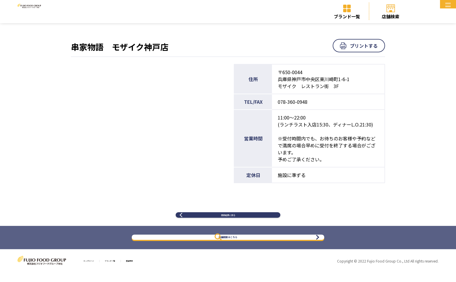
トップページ (97, 270)
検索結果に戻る (228, 219)
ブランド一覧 (347, 16)
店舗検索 (390, 16)
